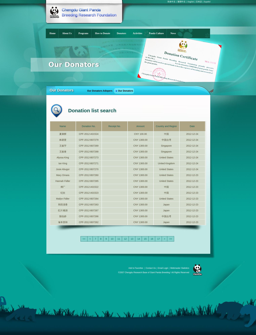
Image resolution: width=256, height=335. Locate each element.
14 (138, 239)
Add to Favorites (135, 268)
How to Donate (102, 33)
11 (118, 239)
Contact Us (151, 268)
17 (158, 239)
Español (207, 2)
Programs (83, 33)
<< (84, 239)
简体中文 (171, 2)
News (173, 33)
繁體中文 (182, 2)
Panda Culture (156, 33)
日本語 (199, 2)
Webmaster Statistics (179, 268)
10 (112, 239)
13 (132, 239)
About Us (67, 33)
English (191, 2)
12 (125, 239)
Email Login (163, 268)
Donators (121, 33)
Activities (137, 33)
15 (145, 239)
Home (53, 33)
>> (170, 239)
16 (152, 239)
